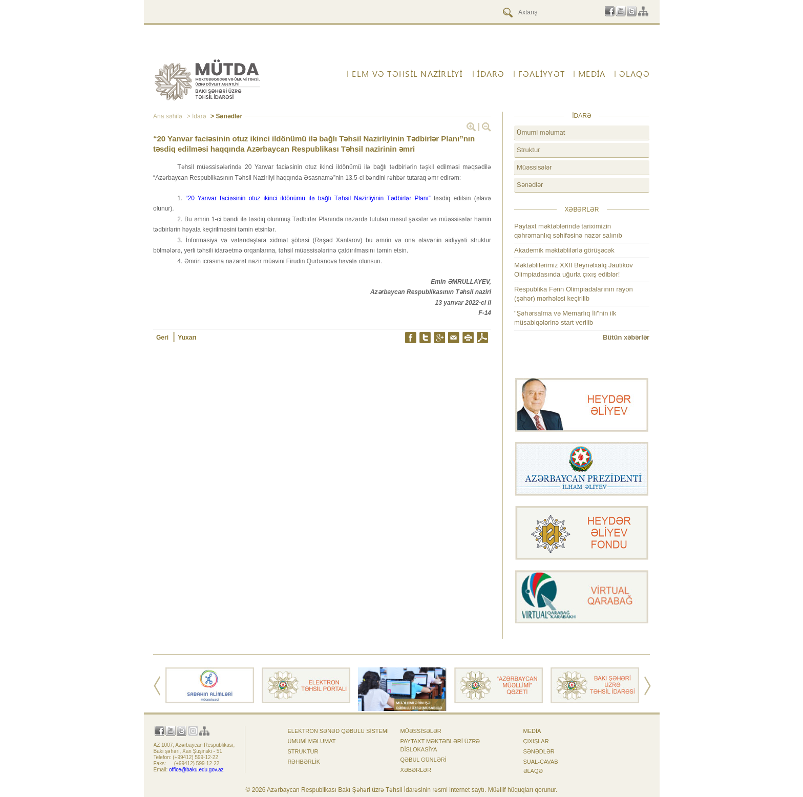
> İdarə (195, 116)
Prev (157, 686)
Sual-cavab (540, 762)
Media (591, 74)
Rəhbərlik (304, 762)
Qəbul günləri (423, 760)
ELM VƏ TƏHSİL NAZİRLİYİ (407, 74)
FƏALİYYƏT (541, 74)
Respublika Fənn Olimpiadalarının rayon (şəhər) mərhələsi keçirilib (573, 293)
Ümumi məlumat (541, 132)
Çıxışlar (536, 741)
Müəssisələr (534, 167)
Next (647, 686)
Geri (163, 337)
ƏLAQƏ (634, 74)
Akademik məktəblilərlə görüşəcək (564, 250)
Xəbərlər (416, 770)
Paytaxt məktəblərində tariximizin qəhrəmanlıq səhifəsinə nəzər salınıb (568, 230)
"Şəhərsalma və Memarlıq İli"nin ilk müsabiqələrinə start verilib (565, 317)
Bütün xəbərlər (626, 337)
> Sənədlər (225, 116)
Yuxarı (187, 337)
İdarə (490, 74)
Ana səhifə (167, 116)
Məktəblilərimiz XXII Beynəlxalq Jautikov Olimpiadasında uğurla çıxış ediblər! (573, 269)
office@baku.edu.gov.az (196, 769)
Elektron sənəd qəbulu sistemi (338, 731)
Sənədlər (530, 184)
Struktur (528, 150)
